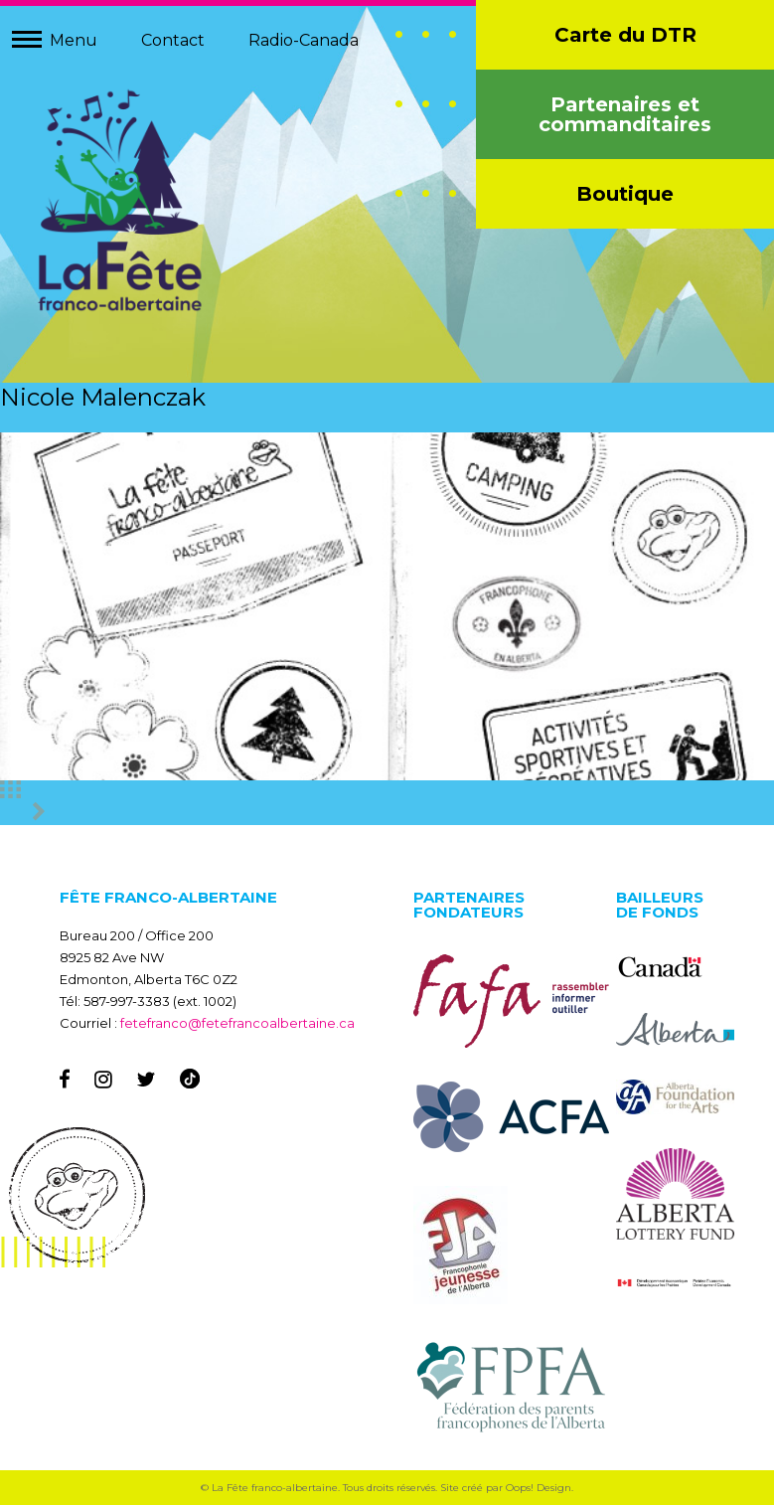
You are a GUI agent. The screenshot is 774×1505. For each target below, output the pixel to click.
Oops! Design (538, 1487)
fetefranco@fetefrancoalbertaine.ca (237, 1023)
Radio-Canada (303, 40)
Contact (173, 40)
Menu (73, 40)
